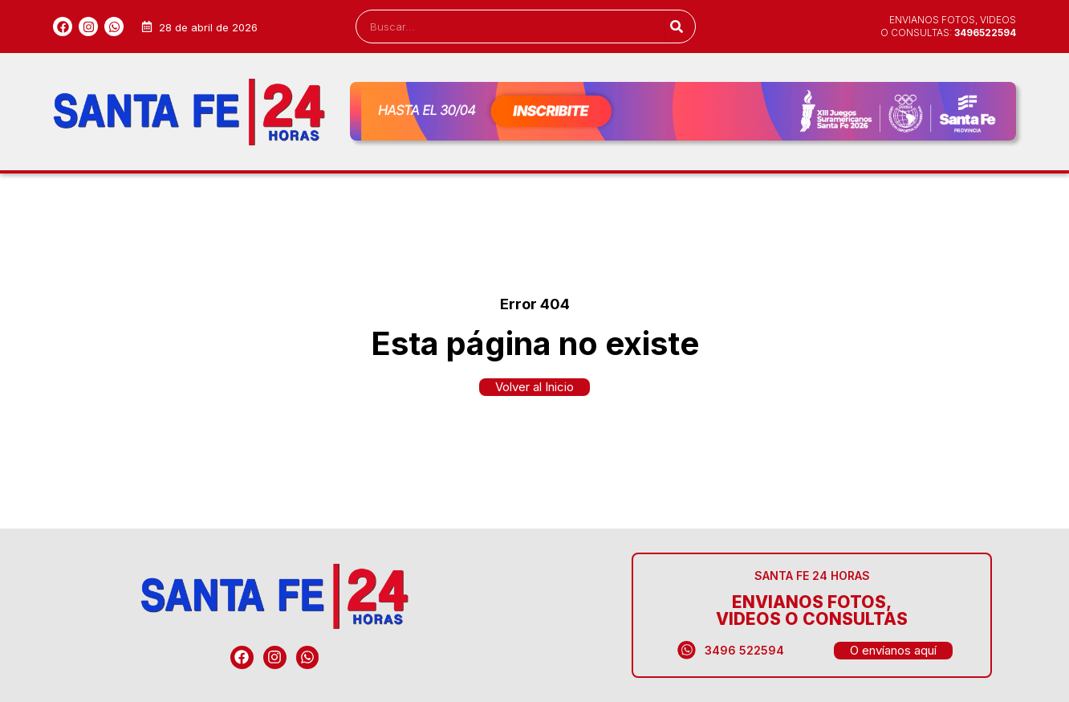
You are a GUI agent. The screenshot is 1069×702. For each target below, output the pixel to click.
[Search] (676, 26)
